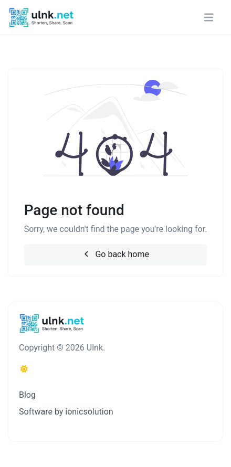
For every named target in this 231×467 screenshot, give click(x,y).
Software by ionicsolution (66, 412)
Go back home (115, 254)
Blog (27, 395)
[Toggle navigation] (209, 17)
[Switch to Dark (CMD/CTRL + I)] (24, 369)
